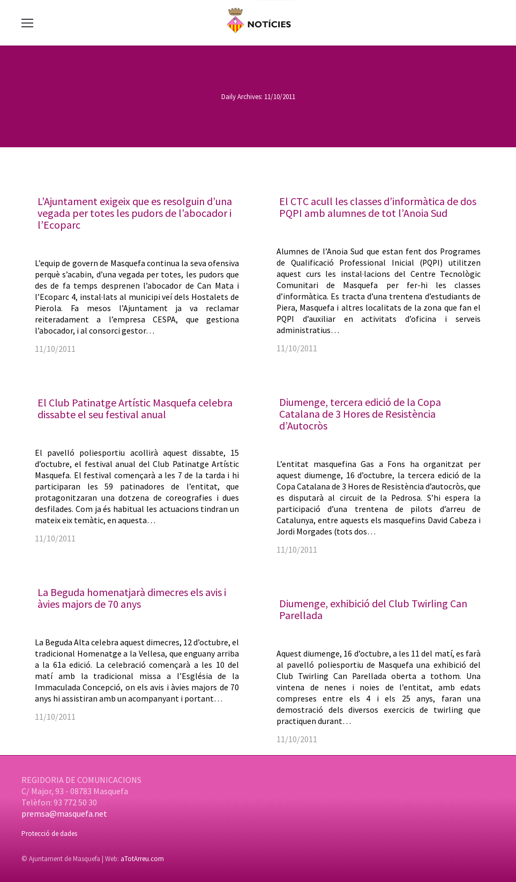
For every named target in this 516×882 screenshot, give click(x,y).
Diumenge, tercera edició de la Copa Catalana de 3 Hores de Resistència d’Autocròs (360, 413)
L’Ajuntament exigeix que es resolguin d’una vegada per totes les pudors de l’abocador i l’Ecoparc (135, 212)
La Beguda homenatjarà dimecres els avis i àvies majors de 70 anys (132, 597)
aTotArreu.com (142, 858)
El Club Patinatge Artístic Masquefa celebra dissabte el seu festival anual (135, 408)
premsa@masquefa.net (64, 813)
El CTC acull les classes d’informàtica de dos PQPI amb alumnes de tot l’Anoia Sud (377, 207)
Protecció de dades (49, 833)
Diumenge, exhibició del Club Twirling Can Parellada (373, 609)
